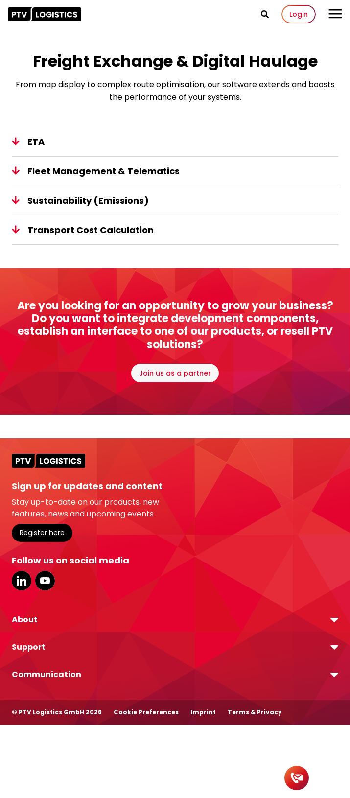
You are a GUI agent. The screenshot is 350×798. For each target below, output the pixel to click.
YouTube (45, 580)
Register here (42, 533)
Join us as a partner (175, 373)
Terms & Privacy (255, 712)
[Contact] (296, 778)
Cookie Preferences (146, 712)
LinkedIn (21, 580)
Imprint (203, 712)
